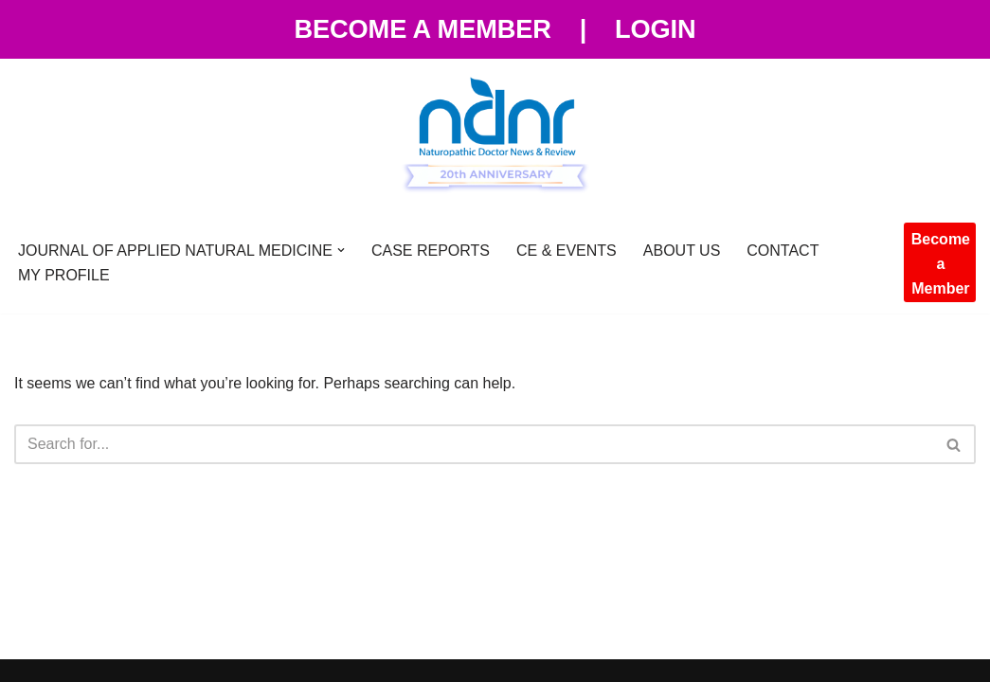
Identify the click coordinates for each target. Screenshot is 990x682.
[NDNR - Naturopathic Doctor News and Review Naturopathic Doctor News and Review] (495, 135)
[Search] (473, 444)
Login (655, 29)
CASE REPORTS (430, 250)
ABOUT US (682, 250)
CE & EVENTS (566, 250)
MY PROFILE (64, 275)
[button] (341, 250)
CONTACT (783, 250)
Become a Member (422, 29)
